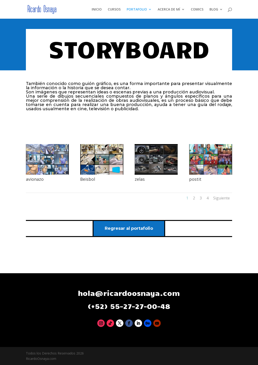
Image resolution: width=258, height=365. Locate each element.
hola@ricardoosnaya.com (129, 292)
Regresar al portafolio (129, 228)
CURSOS (114, 9)
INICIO (97, 9)
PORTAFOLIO (137, 9)
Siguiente (221, 198)
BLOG (213, 9)
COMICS (197, 9)
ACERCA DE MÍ (169, 9)
